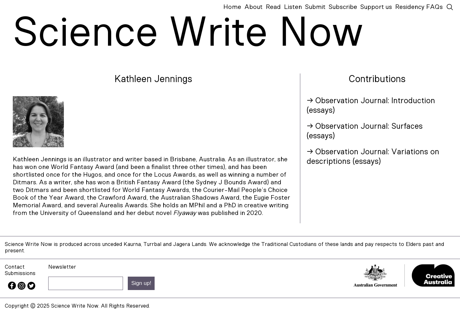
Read (273, 7)
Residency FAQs (419, 7)
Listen (293, 7)
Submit (315, 7)
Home (232, 7)
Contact (15, 267)
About (253, 7)
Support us (376, 7)
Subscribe (343, 7)
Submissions (20, 273)
